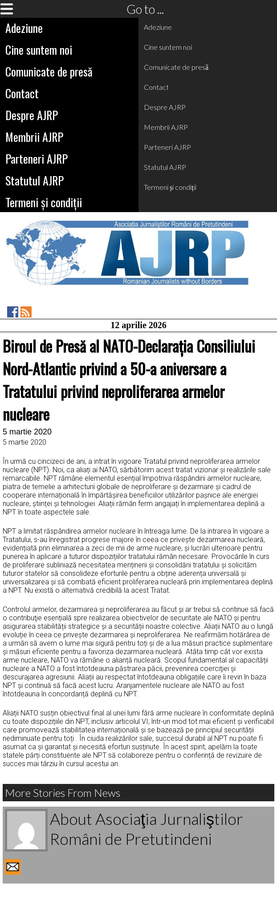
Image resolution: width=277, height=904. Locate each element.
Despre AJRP (31, 115)
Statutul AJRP (34, 180)
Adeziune (24, 27)
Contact (22, 93)
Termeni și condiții (43, 202)
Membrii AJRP (34, 136)
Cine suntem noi (38, 49)
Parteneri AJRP (36, 158)
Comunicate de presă (49, 71)
